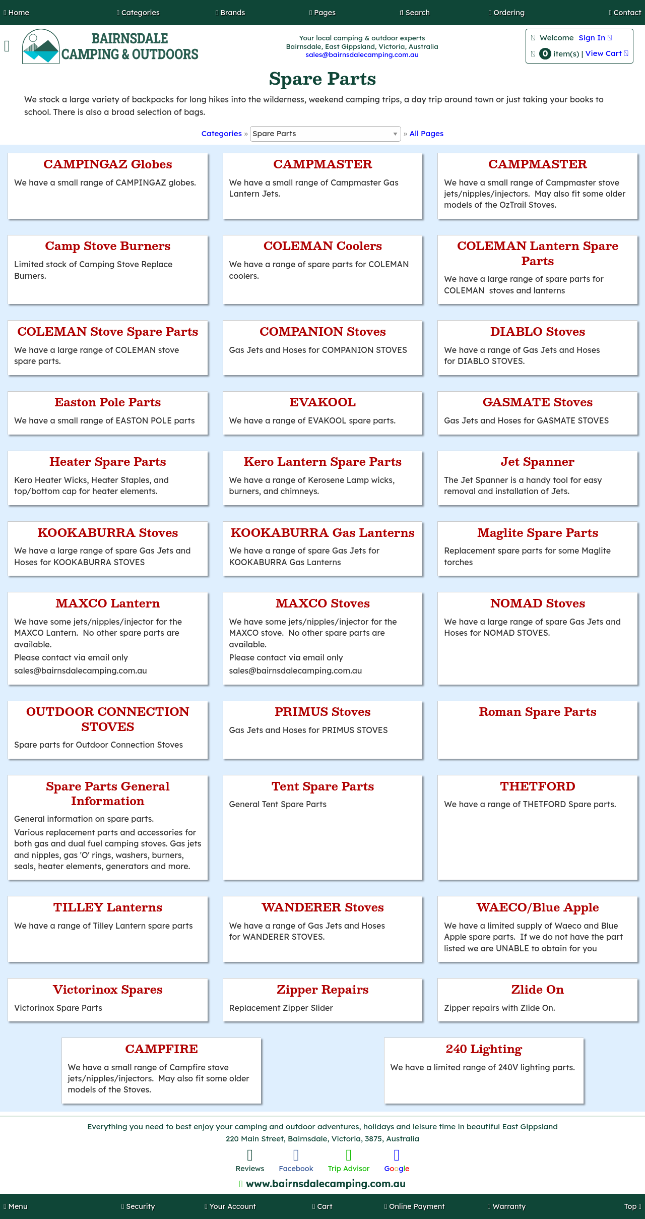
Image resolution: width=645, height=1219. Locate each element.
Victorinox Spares (108, 989)
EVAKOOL (323, 401)
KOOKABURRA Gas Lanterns (323, 532)
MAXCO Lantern (107, 603)
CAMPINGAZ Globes (107, 163)
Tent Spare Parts (323, 786)
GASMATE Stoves (538, 401)
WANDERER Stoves (323, 907)
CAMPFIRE (161, 1048)
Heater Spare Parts (107, 461)
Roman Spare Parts (537, 711)
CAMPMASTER (322, 163)
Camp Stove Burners (107, 245)
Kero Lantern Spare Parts (323, 461)
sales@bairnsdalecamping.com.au (361, 54)
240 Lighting (484, 1048)
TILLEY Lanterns (107, 907)
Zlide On (537, 989)
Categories (222, 133)
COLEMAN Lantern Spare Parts (537, 253)
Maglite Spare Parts (537, 532)
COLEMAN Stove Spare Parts (107, 331)
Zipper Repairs (323, 989)
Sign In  (595, 37)
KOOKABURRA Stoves (107, 532)
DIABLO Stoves (537, 331)
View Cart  (607, 53)
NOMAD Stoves (537, 603)
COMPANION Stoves (323, 331)
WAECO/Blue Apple (537, 907)
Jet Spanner (537, 461)
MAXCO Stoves (323, 603)
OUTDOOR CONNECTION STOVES (107, 719)
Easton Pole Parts (107, 401)
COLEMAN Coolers (323, 245)
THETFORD (537, 786)
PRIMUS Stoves (322, 711)
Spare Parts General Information (108, 793)
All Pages (427, 133)
